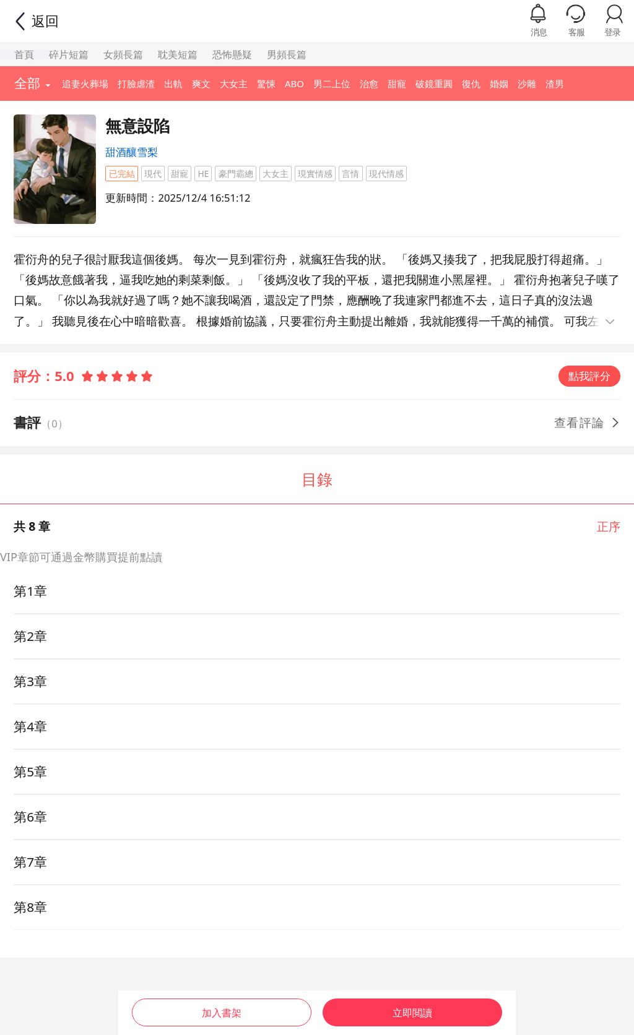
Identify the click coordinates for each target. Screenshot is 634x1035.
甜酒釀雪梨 (131, 152)
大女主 (276, 173)
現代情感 (386, 173)
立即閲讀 (413, 1009)
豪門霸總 (236, 173)
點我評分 (589, 376)
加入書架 (221, 1009)
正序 (608, 526)
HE (203, 173)
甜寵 (179, 173)
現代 (153, 173)
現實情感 (315, 173)
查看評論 (587, 422)
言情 (350, 173)
